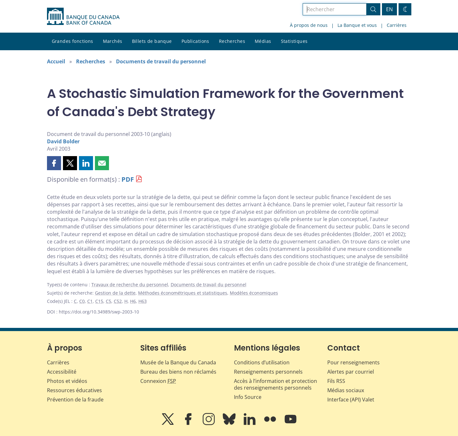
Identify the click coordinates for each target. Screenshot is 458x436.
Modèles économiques (254, 293)
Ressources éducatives (74, 390)
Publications (195, 41)
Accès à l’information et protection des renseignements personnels (275, 384)
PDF (127, 179)
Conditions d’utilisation (262, 362)
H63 (142, 301)
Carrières (397, 25)
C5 (108, 301)
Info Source (247, 396)
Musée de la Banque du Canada (178, 362)
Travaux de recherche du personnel (129, 284)
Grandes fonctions (72, 41)
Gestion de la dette (115, 293)
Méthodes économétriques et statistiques (182, 293)
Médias (263, 41)
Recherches (232, 41)
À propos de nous (309, 25)
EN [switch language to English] (389, 9)
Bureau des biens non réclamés (178, 371)
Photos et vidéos (67, 380)
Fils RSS (336, 380)
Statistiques (294, 41)
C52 (118, 301)
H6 (133, 301)
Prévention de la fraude (75, 399)
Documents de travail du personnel (161, 61)
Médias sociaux (345, 390)
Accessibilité (61, 371)
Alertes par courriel (350, 371)
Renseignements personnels (268, 371)
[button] (54, 163)
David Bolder (63, 141)
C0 (82, 301)
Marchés (112, 41)
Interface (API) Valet (350, 399)
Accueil (56, 61)
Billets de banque (152, 41)
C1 (90, 301)
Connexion (158, 380)
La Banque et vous (357, 25)
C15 (99, 301)
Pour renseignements (353, 362)
